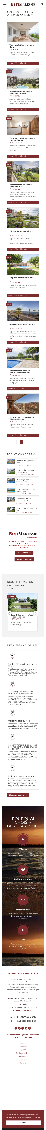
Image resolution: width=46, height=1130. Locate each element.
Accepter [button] (23, 1122)
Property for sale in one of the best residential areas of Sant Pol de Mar (22, 747)
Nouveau (11, 596)
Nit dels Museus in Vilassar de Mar (22, 665)
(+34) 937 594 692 (24, 559)
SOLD (9, 72)
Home (23, 1043)
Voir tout (11, 588)
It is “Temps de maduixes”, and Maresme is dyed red (21, 693)
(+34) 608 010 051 (24, 553)
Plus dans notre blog (18, 795)
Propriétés (23, 1047)
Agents (23, 1050)
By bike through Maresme (21, 776)
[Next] (28, 442)
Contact (23, 1060)
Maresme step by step (19, 721)
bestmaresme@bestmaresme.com (23, 1035)
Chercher (23, 1063)
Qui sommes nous (23, 1053)
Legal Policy (23, 1056)
